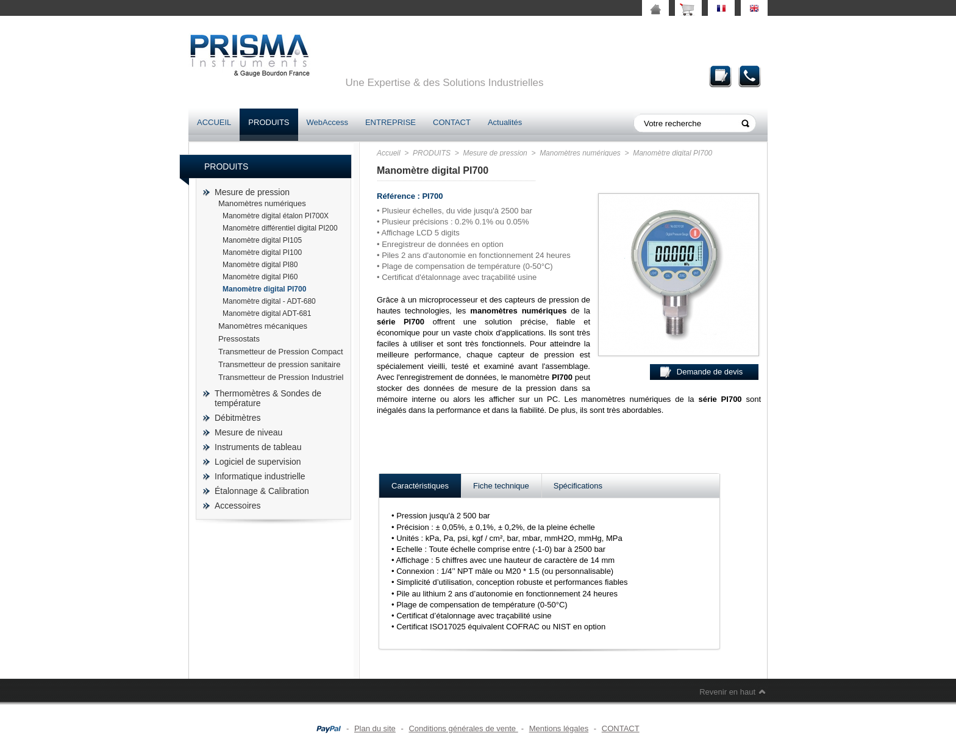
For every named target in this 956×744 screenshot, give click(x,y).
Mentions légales (559, 728)
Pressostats (239, 338)
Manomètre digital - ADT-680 (269, 301)
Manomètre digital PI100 (262, 252)
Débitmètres (237, 418)
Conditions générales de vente (463, 728)
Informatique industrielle (260, 476)
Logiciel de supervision (258, 462)
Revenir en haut (727, 691)
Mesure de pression (252, 192)
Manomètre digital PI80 (260, 264)
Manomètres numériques (262, 203)
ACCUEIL (214, 122)
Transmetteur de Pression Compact (280, 351)
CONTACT (452, 122)
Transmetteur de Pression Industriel (280, 377)
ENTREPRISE (390, 122)
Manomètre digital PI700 (264, 289)
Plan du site (375, 728)
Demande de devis (720, 76)
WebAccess (327, 122)
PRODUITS (268, 122)
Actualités (505, 122)
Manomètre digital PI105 (262, 240)
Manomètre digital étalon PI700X (276, 216)
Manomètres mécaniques (262, 326)
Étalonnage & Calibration (262, 491)
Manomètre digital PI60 (260, 277)
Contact (750, 76)
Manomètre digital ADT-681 (267, 313)
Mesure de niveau (248, 432)
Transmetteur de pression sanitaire (279, 364)
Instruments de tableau (258, 447)
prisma (249, 55)
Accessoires (237, 505)
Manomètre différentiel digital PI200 (280, 228)
